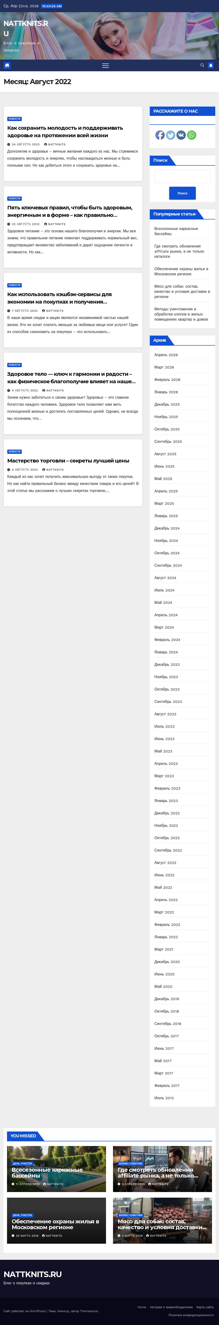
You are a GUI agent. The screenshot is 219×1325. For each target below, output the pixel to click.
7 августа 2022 (25, 310)
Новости (14, 119)
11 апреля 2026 (28, 1184)
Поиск (160, 160)
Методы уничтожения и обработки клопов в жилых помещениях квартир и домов (181, 314)
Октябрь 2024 (167, 553)
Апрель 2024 (166, 615)
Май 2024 (163, 602)
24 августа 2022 (26, 144)
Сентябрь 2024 (168, 565)
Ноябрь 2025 (166, 417)
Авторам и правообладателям (171, 1307)
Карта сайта (205, 1307)
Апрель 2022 (166, 900)
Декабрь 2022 (167, 813)
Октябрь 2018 (166, 1011)
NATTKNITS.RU (33, 1274)
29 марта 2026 (28, 1235)
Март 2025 (164, 503)
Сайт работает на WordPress (25, 1311)
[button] (202, 65)
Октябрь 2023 (167, 689)
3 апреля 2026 (134, 1184)
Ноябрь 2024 (166, 540)
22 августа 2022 (26, 224)
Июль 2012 (164, 1098)
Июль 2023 (164, 726)
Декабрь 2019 (166, 999)
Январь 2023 (166, 801)
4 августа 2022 (25, 390)
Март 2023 (164, 776)
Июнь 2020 (164, 974)
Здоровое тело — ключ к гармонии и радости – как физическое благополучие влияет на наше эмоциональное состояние (69, 381)
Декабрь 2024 (167, 528)
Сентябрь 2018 (167, 1023)
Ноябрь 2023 (166, 677)
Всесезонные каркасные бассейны (47, 1172)
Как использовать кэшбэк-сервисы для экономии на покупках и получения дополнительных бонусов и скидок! (59, 301)
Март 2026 (164, 367)
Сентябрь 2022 (168, 850)
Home (142, 1307)
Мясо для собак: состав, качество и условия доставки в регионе (182, 291)
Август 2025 (165, 454)
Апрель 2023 (166, 763)
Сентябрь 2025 (168, 441)
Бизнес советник (130, 1163)
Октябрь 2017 (166, 1036)
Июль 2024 (164, 590)
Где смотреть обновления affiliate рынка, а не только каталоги (179, 251)
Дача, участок (22, 1163)
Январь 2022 (166, 937)
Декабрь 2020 (167, 962)
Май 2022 (163, 887)
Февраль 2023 (167, 788)
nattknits (55, 144)
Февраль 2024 (167, 639)
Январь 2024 (166, 652)
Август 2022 (165, 862)
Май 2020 (163, 986)
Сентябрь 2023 (168, 701)
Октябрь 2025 (167, 429)
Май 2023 (163, 751)
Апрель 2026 (166, 355)
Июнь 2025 (164, 466)
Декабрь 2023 (167, 664)
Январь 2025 (166, 516)
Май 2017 (163, 1061)
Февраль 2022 (167, 924)
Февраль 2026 (167, 379)
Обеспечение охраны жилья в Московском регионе (55, 1224)
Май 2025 (163, 478)
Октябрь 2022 (167, 838)
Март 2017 (163, 1073)
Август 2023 (165, 714)
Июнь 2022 (164, 875)
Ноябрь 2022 (166, 825)
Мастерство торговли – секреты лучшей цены (68, 461)
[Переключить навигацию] (105, 65)
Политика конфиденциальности (191, 1315)
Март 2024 (164, 627)
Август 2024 (165, 578)
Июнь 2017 (164, 1048)
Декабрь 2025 (167, 404)
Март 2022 (164, 912)
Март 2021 (163, 949)
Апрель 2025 (166, 491)
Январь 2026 (166, 392)
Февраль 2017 (166, 1085)
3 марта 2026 (133, 1235)
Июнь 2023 (164, 739)
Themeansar (89, 1311)
